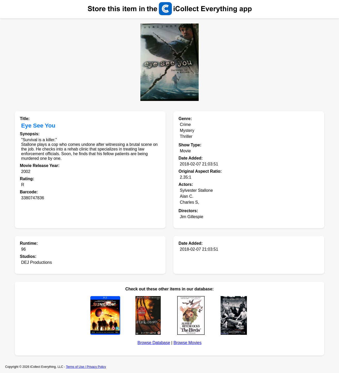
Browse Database (154, 342)
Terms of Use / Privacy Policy (86, 367)
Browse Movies (187, 342)
